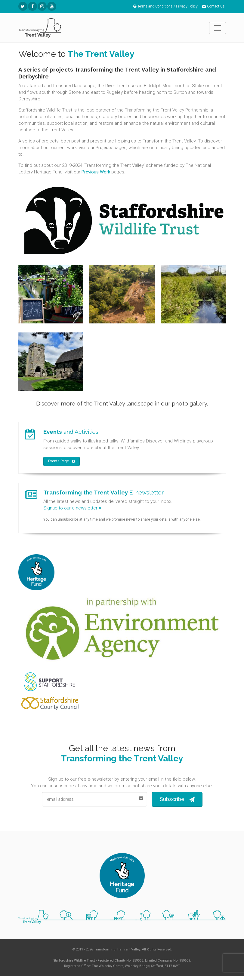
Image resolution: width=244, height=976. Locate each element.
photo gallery (189, 403)
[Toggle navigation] (217, 28)
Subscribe (177, 799)
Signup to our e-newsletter (72, 508)
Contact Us (213, 6)
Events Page (61, 461)
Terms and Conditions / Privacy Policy (165, 6)
